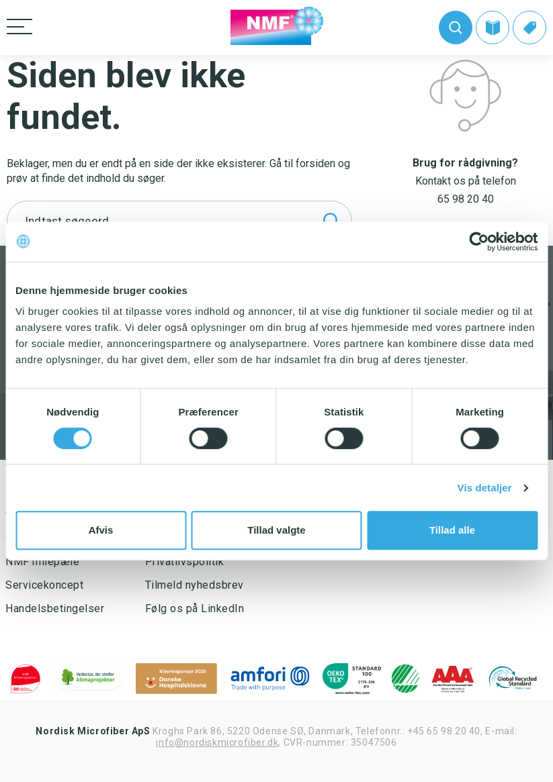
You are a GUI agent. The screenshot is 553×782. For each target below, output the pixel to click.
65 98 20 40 (465, 199)
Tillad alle (452, 530)
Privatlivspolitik (184, 561)
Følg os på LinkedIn (195, 608)
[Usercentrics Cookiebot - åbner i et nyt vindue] (479, 242)
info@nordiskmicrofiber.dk (217, 742)
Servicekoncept (44, 585)
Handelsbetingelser (54, 608)
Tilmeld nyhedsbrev (194, 585)
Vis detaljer (485, 487)
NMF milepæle (42, 561)
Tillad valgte (276, 530)
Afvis (101, 530)
